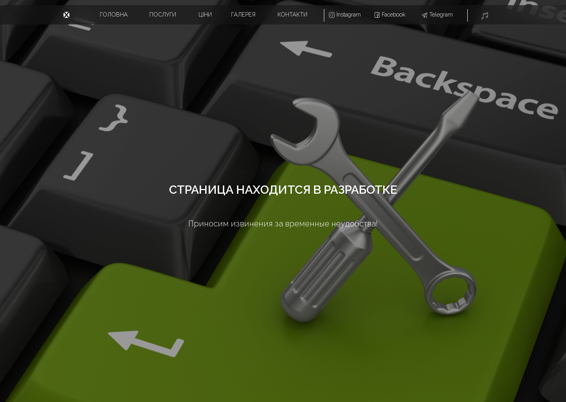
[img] (66, 15)
